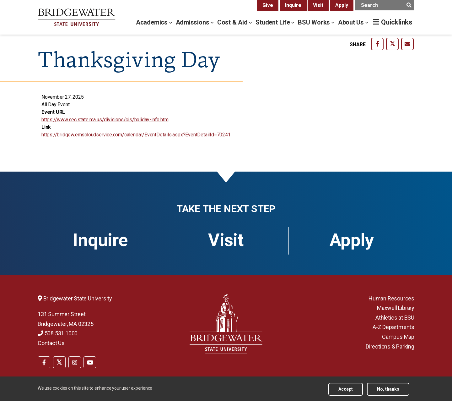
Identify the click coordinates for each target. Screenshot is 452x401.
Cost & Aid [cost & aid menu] (233, 22)
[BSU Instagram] (74, 362)
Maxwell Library (395, 308)
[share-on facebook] (377, 44)
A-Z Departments (393, 327)
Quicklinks (396, 22)
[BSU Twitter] (59, 362)
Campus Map (398, 336)
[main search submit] (409, 5)
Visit (318, 5)
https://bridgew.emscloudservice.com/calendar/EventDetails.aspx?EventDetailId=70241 (136, 135)
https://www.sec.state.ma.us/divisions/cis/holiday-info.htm (104, 120)
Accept (345, 389)
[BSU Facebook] (44, 362)
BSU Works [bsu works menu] (314, 22)
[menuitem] (44, 361)
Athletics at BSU (394, 317)
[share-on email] (407, 44)
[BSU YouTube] (89, 362)
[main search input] (384, 5)
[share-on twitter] (392, 44)
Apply (341, 5)
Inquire (293, 5)
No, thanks (388, 389)
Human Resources (391, 298)
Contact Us (51, 343)
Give (267, 5)
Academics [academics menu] (152, 22)
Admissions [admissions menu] (193, 22)
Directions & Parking (390, 346)
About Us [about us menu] (351, 22)
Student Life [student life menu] (273, 22)
